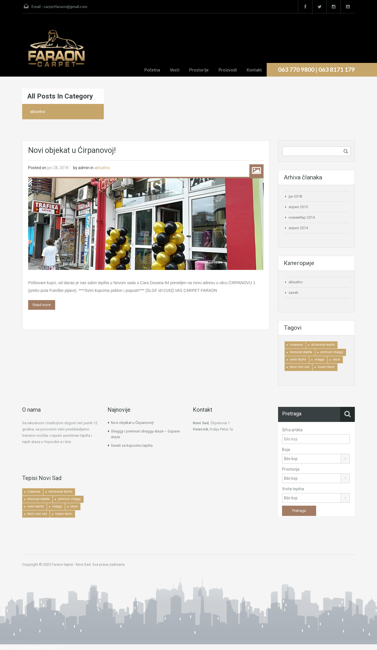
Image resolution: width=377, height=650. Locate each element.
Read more (42, 305)
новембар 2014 (302, 217)
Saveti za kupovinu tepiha (132, 445)
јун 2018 (295, 196)
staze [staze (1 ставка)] (336, 359)
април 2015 (298, 207)
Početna (152, 69)
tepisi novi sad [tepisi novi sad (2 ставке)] (299, 366)
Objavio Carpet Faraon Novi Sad (28, 647)
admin (84, 167)
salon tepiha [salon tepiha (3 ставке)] (298, 359)
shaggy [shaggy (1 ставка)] (319, 359)
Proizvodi (227, 69)
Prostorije (199, 69)
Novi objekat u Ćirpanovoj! (72, 150)
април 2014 (298, 228)
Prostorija (290, 469)
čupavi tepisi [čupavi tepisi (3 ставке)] (326, 366)
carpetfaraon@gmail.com (65, 6)
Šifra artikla (292, 430)
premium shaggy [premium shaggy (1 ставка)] (331, 352)
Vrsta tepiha (293, 489)
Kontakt (254, 69)
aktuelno (102, 167)
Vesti (174, 69)
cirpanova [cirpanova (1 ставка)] (296, 344)
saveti (293, 292)
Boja (286, 449)
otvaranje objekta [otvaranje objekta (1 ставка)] (301, 352)
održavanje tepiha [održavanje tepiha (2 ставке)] (323, 344)
